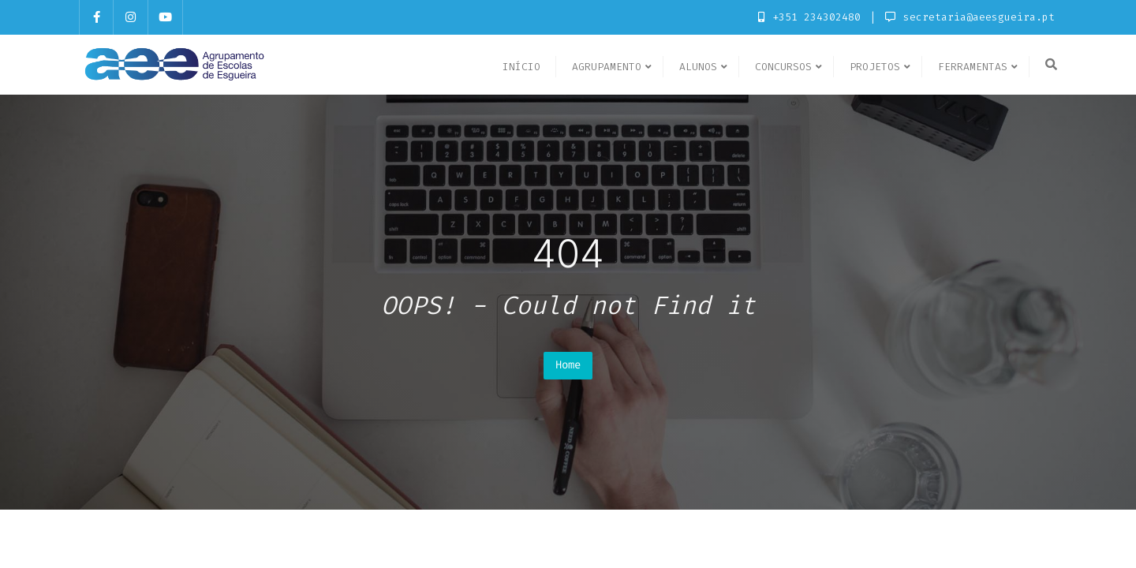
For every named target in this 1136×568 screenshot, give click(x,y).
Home (568, 364)
